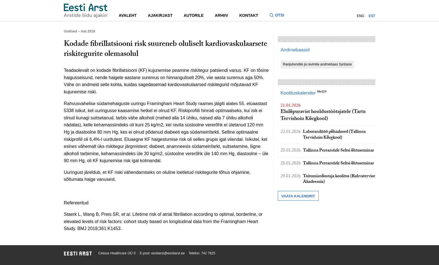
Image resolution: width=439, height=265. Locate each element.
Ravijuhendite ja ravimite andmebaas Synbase (317, 64)
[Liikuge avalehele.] (86, 10)
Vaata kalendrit (298, 196)
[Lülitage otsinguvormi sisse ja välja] (279, 16)
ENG (360, 16)
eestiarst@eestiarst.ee (168, 253)
